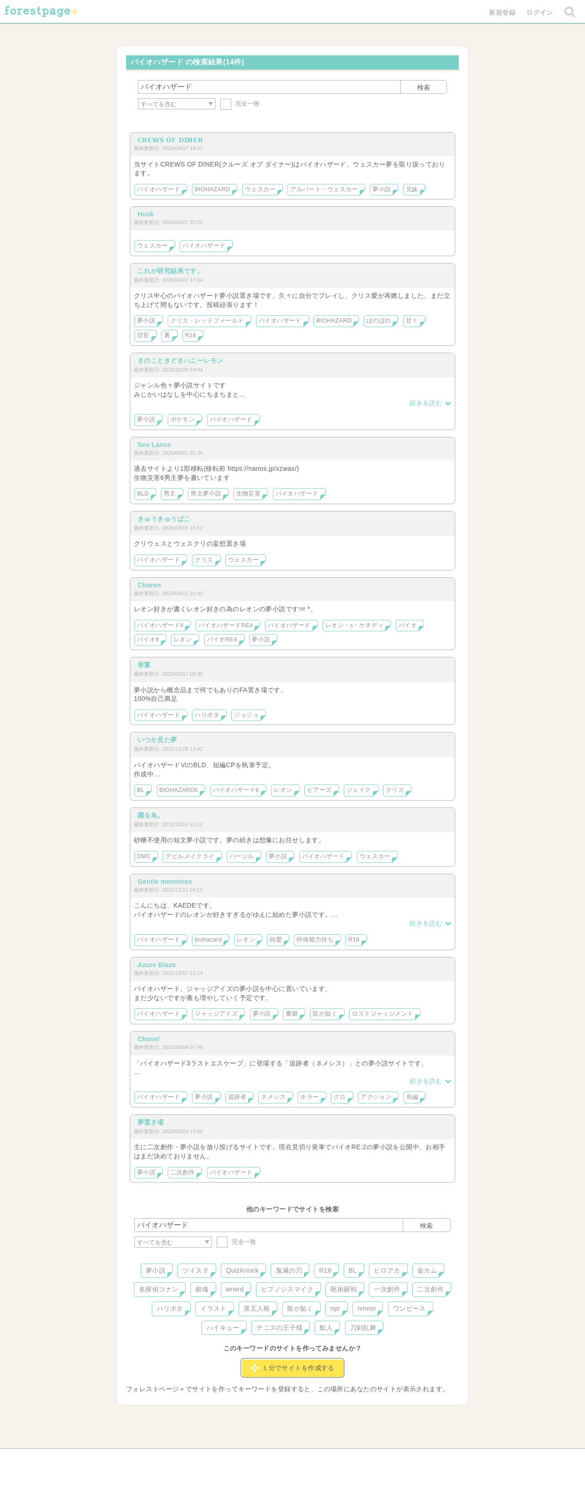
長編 (412, 1097)
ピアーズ (319, 790)
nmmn (366, 1308)
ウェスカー (260, 189)
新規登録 (502, 12)
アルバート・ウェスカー (324, 189)
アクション (376, 1097)
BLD (143, 493)
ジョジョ (246, 715)
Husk (146, 214)
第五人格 (257, 1308)
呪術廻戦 (343, 1289)
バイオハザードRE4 (225, 625)
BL (140, 790)
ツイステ (195, 1270)
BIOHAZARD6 (179, 790)
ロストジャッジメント (382, 1014)
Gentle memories (165, 881)
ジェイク (358, 790)
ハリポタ (207, 715)
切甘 (143, 335)
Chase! (149, 1039)
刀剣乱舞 (363, 1327)
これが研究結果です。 (170, 270)
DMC (144, 856)
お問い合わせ (226, 1459)
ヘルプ (175, 1459)
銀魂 (202, 1289)
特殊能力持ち (315, 939)
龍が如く (325, 1014)
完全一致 (240, 103)
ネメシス (273, 1097)
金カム (427, 1270)
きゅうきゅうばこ (164, 518)
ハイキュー (223, 1327)
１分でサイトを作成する (292, 1368)
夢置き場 (151, 1122)
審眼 (292, 1014)
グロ (340, 1097)
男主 (170, 493)
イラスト (213, 1308)
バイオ (408, 625)
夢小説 (381, 189)
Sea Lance (154, 444)
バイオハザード (158, 189)
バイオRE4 (222, 639)
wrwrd (235, 1289)
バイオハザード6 (236, 790)
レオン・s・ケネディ (354, 625)
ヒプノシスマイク (287, 1289)
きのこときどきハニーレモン (180, 360)
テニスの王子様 (279, 1327)
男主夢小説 (206, 493)
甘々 (412, 320)
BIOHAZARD (212, 189)
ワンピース (409, 1308)
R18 (190, 335)
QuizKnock (242, 1270)
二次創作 (182, 1172)
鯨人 (326, 1327)
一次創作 (387, 1289)
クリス (204, 560)
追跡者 (237, 1097)
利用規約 (279, 1459)
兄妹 (412, 189)
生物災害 (248, 493)
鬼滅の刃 (289, 1270)
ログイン (539, 12)
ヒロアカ (387, 1270)
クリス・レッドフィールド (207, 320)
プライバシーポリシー (391, 1459)
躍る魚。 (151, 815)
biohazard (208, 939)
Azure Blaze (157, 964)
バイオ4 (148, 639)
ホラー (309, 1097)
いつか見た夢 (157, 739)
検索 (423, 87)
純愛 (276, 939)
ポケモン (182, 419)
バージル (241, 856)
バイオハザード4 (160, 625)
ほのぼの (379, 320)
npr (335, 1308)
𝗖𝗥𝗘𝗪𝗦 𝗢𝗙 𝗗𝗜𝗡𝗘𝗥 (170, 140)
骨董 (144, 664)
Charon (149, 585)
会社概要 (327, 1459)
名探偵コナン (159, 1289)
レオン (183, 639)
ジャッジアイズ (216, 1014)
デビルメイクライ (189, 856)
